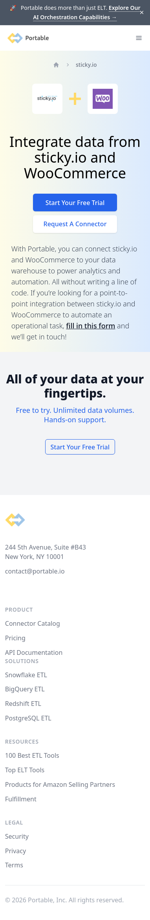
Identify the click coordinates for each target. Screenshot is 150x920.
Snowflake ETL (26, 675)
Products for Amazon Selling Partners (60, 784)
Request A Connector (75, 224)
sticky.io (86, 64)
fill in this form (90, 325)
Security (17, 836)
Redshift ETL (23, 703)
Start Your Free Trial (75, 202)
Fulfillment (21, 799)
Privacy (15, 851)
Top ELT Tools (24, 770)
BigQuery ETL (25, 689)
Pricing (15, 638)
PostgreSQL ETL (28, 718)
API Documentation (34, 652)
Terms (14, 865)
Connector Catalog (32, 623)
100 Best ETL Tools (32, 755)
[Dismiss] (142, 12)
